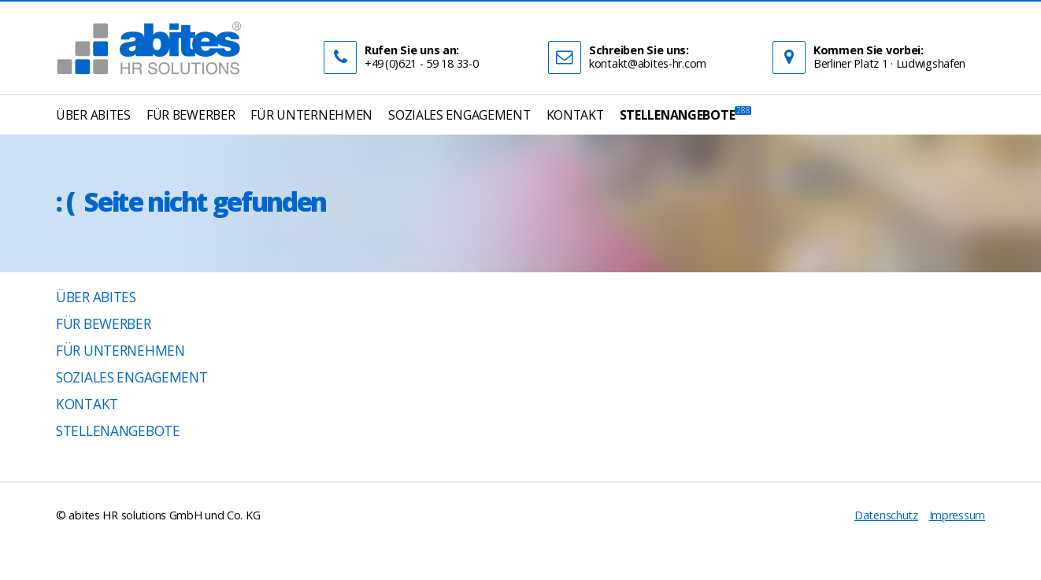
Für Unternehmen (120, 351)
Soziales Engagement (132, 377)
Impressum (957, 515)
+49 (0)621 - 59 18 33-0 (421, 63)
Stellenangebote (118, 431)
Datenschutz (886, 515)
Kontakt (87, 404)
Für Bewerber (103, 324)
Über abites (96, 297)
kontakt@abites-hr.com (647, 63)
